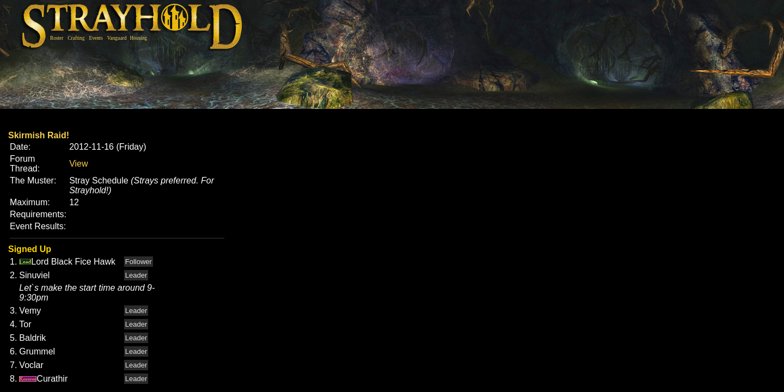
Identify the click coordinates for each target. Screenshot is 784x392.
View (78, 163)
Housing (139, 38)
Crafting (76, 38)
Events (95, 38)
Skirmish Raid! (38, 135)
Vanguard (117, 38)
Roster (56, 38)
